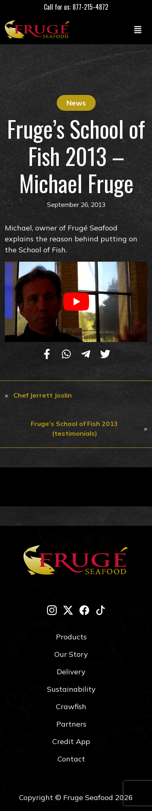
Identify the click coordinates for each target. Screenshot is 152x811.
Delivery (71, 671)
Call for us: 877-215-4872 (76, 7)
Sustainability (71, 689)
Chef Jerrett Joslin (42, 395)
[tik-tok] (100, 610)
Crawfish (71, 706)
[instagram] (52, 610)
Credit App (71, 741)
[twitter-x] (68, 610)
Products (71, 636)
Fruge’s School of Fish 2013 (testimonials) (74, 428)
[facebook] (84, 610)
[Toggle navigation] (137, 29)
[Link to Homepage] (39, 29)
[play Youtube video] (76, 302)
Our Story (71, 654)
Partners (71, 724)
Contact (71, 759)
